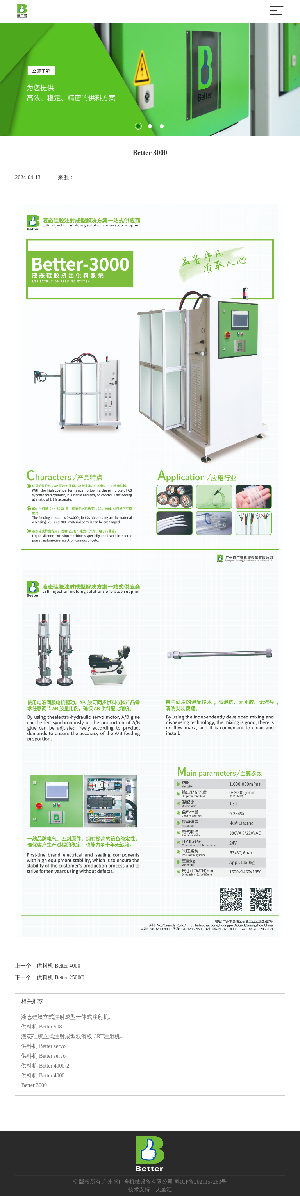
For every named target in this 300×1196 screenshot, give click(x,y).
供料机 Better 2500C (60, 977)
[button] (138, 126)
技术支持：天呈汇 (150, 1189)
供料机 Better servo (43, 1056)
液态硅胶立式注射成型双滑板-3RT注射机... (72, 1036)
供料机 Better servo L (45, 1046)
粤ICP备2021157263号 (201, 1182)
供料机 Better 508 (41, 1027)
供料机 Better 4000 (58, 966)
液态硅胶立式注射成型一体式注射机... (67, 1017)
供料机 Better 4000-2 (45, 1066)
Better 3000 (34, 1085)
